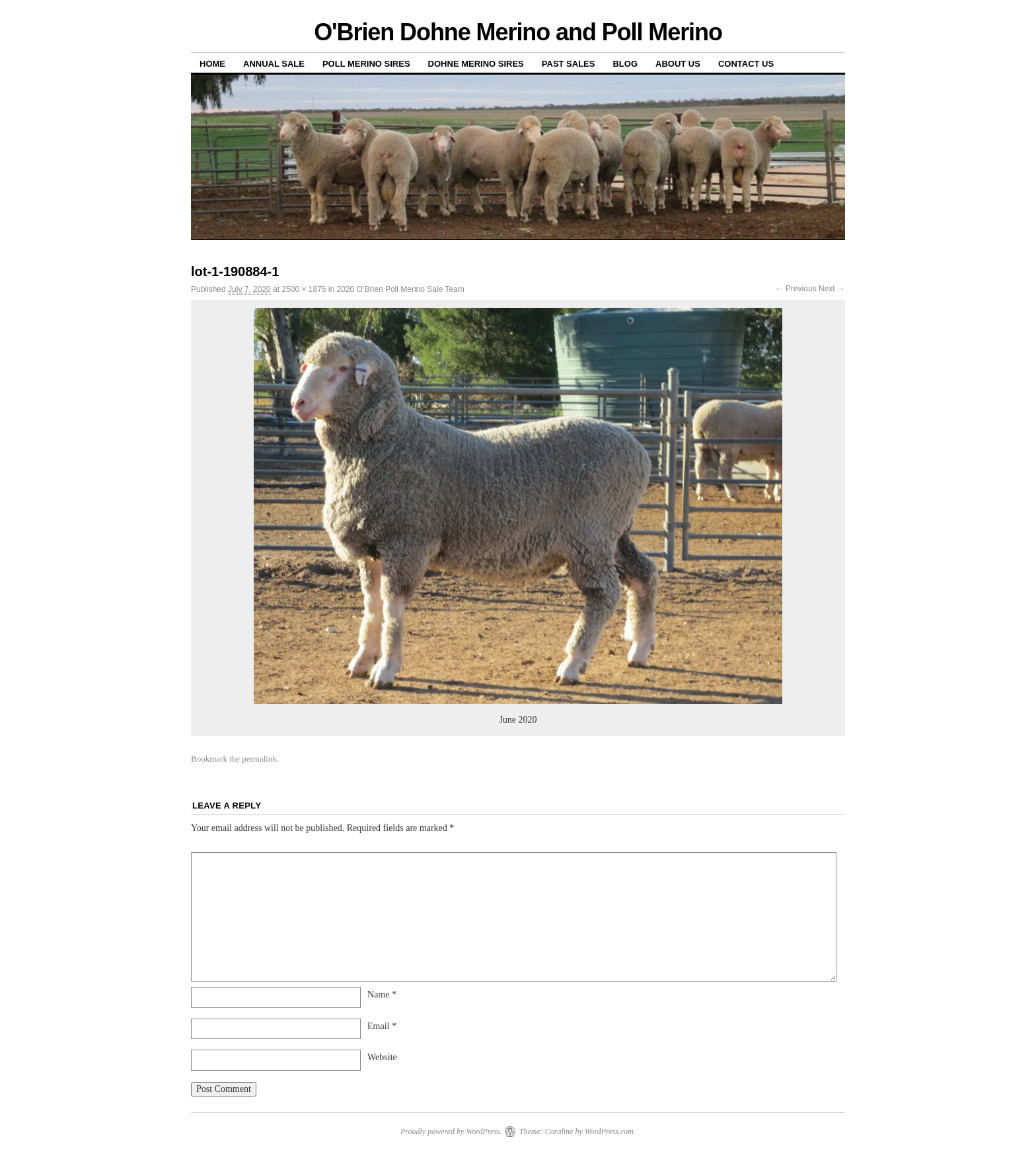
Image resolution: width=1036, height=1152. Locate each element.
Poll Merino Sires (366, 64)
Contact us (746, 64)
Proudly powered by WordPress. (451, 1131)
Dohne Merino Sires (476, 64)
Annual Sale (274, 64)
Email (381, 1026)
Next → (832, 288)
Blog (625, 64)
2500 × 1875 (303, 289)
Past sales (568, 64)
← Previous (796, 288)
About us (677, 64)
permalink (259, 759)
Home (212, 64)
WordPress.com (609, 1131)
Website (382, 1057)
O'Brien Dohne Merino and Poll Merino (518, 32)
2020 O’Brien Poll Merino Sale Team (400, 289)
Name (381, 994)
